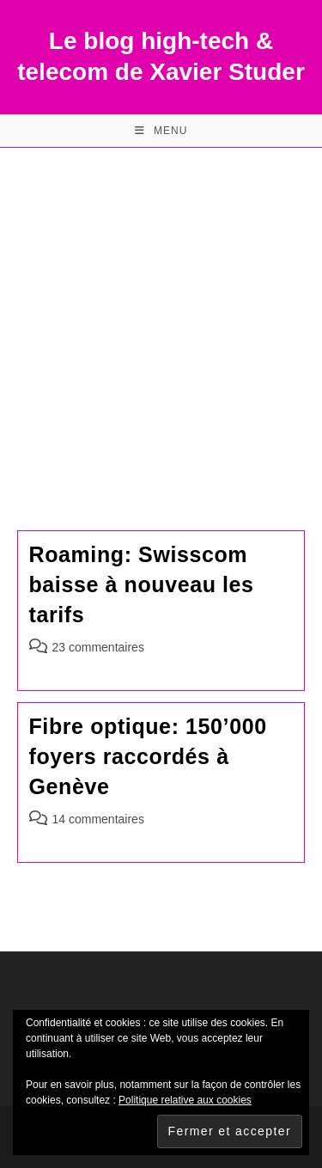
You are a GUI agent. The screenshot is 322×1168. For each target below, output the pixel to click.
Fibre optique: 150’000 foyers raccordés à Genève (148, 756)
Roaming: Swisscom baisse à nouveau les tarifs (141, 584)
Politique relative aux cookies (185, 1100)
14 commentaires (98, 819)
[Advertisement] (161, 317)
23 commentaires (98, 647)
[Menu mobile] (161, 130)
